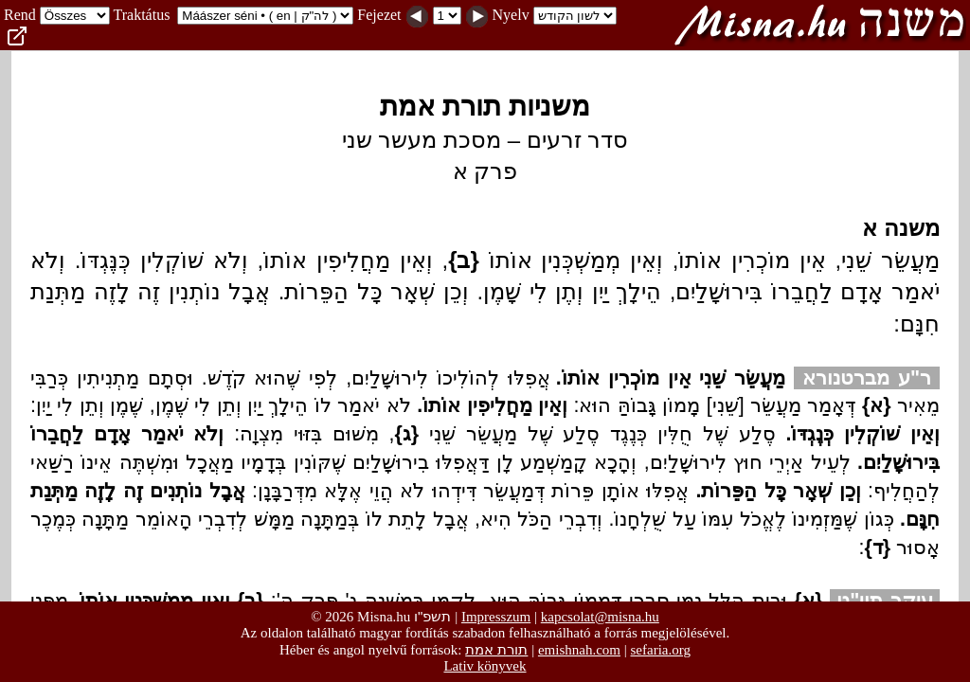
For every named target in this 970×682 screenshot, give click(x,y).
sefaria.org (661, 649)
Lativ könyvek (484, 665)
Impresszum (495, 616)
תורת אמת (496, 649)
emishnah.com (579, 649)
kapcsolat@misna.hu (600, 616)
